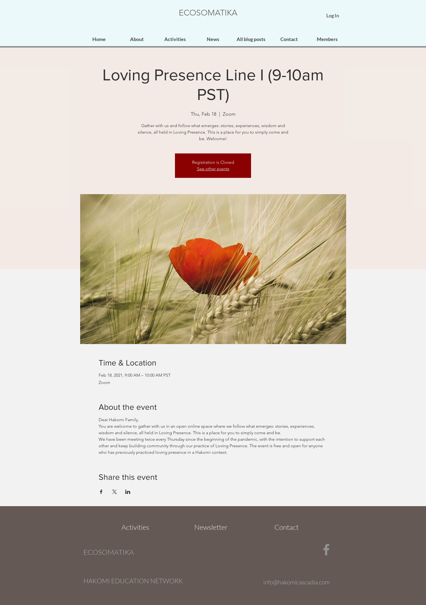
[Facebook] (326, 549)
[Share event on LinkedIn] (127, 492)
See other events (213, 168)
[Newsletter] (211, 527)
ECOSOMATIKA (208, 13)
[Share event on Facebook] (101, 492)
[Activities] (135, 527)
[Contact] (286, 527)
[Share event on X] (114, 492)
